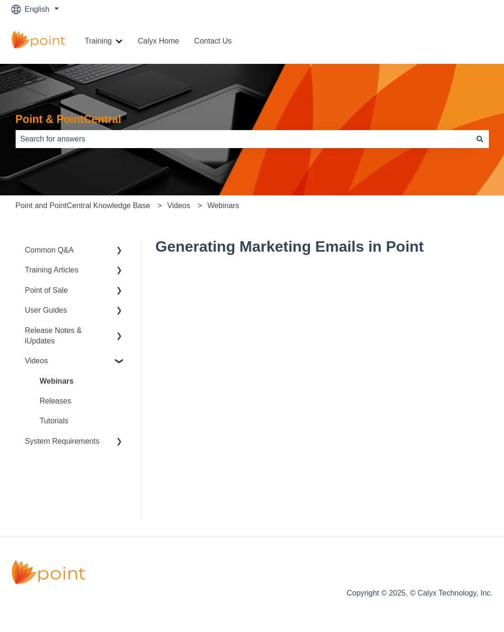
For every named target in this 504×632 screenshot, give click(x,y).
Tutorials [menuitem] (54, 421)
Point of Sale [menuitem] (46, 290)
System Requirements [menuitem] (62, 441)
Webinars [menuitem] (57, 381)
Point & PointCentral (69, 119)
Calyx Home (158, 41)
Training (98, 41)
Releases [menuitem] (55, 401)
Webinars (223, 206)
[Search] (480, 139)
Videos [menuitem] (36, 361)
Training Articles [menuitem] (52, 270)
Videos (178, 206)
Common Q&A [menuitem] (49, 250)
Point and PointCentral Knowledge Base (83, 206)
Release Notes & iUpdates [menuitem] (53, 335)
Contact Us (212, 41)
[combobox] (243, 139)
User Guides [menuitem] (46, 310)
